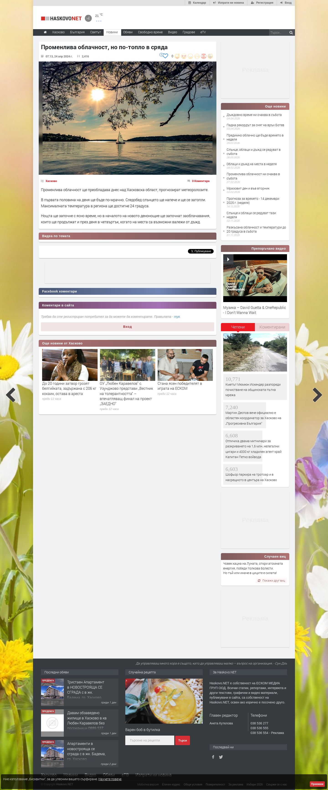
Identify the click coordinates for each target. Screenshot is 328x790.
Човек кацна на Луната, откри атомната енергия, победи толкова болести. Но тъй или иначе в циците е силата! (253, 568)
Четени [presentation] (238, 327)
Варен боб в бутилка (142, 729)
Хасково (51, 181)
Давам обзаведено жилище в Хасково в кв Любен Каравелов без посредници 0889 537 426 (87, 753)
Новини (112, 32)
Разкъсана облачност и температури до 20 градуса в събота (256, 229)
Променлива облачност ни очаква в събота (253, 176)
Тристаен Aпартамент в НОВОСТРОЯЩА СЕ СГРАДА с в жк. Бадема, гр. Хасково (85, 720)
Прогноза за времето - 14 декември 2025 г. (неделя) (253, 200)
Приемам (317, 784)
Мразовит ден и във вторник (248, 188)
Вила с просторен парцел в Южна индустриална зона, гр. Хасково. (86, 690)
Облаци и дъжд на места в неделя (252, 164)
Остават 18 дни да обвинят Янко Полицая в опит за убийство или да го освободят (69, 388)
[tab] (238, 328)
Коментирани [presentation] (272, 327)
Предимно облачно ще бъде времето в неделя (255, 137)
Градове (189, 32)
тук (177, 316)
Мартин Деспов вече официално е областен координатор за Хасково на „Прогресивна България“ (253, 418)
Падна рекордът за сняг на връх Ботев (255, 125)
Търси (182, 740)
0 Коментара (201, 181)
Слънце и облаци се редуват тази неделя (251, 215)
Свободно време (150, 32)
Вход (127, 326)
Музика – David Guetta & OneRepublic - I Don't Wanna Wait (254, 310)
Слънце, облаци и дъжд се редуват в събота (254, 151)
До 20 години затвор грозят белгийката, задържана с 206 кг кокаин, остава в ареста (127, 388)
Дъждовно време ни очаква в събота (254, 115)
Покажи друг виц (271, 580)
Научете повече (109, 779)
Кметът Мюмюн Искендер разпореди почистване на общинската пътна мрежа (253, 389)
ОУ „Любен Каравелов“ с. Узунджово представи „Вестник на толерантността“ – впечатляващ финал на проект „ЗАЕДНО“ (184, 393)
